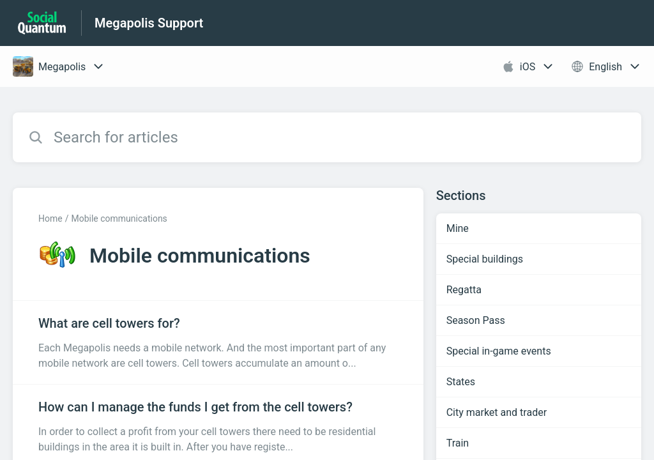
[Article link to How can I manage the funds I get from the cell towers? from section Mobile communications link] (218, 426)
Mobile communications (119, 218)
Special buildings (484, 259)
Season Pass (475, 320)
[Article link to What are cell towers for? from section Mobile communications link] (218, 342)
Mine (457, 228)
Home (50, 218)
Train (457, 443)
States (460, 382)
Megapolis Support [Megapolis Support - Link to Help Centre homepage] (149, 23)
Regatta (464, 290)
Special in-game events (498, 351)
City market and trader (496, 412)
